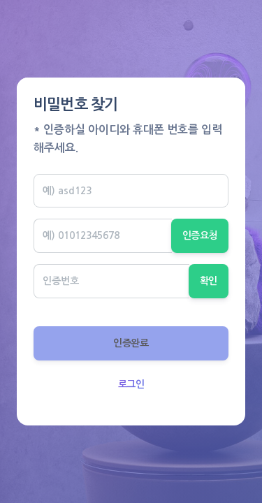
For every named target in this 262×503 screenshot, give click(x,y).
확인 (208, 281)
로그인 (131, 384)
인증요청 (199, 235)
